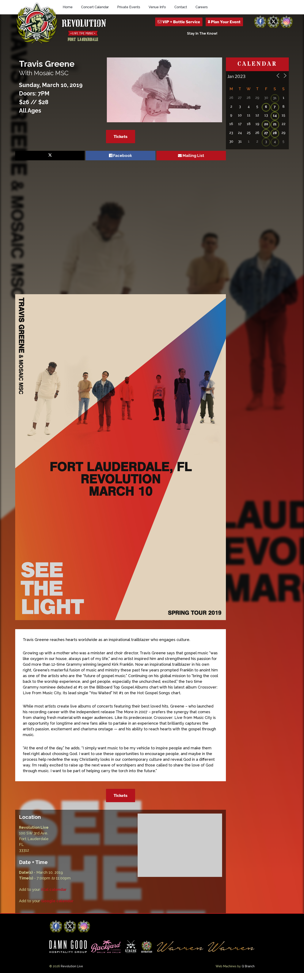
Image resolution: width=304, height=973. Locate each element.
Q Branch (248, 966)
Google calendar (57, 901)
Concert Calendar (95, 7)
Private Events (128, 7)
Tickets (121, 136)
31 (275, 98)
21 (275, 124)
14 (275, 115)
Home (68, 7)
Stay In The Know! (202, 33)
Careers (201, 7)
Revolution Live (72, 966)
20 (266, 124)
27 (266, 133)
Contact (180, 7)
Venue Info (157, 7)
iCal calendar (53, 889)
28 (275, 133)
